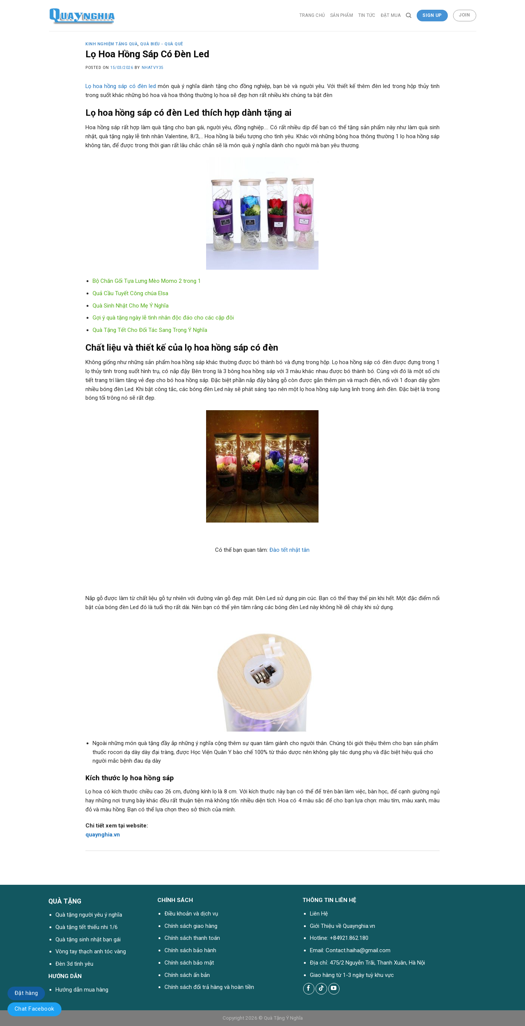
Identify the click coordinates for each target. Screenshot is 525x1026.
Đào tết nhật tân (289, 550)
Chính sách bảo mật (189, 962)
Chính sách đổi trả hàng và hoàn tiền (209, 987)
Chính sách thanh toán (192, 938)
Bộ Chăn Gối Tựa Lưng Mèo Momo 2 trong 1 (147, 281)
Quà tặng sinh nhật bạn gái (88, 939)
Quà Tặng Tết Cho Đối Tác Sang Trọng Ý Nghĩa (150, 330)
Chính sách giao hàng (191, 926)
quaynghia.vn (102, 834)
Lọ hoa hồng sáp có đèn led (120, 86)
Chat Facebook (34, 1008)
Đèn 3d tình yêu (74, 963)
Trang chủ (312, 15)
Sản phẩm (341, 15)
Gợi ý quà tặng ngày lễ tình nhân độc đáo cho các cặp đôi (163, 317)
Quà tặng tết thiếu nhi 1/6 (86, 927)
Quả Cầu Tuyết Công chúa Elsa (130, 293)
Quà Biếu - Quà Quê (161, 44)
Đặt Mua (391, 15)
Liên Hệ (319, 913)
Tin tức (366, 15)
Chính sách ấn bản (187, 975)
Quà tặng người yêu (79, 914)
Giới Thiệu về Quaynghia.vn (342, 926)
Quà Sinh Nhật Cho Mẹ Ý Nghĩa (131, 305)
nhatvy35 (153, 67)
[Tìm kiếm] (408, 15)
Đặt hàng (26, 993)
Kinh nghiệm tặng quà (111, 44)
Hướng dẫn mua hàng (81, 989)
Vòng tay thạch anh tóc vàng (90, 951)
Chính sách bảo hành (190, 950)
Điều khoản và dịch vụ (191, 913)
